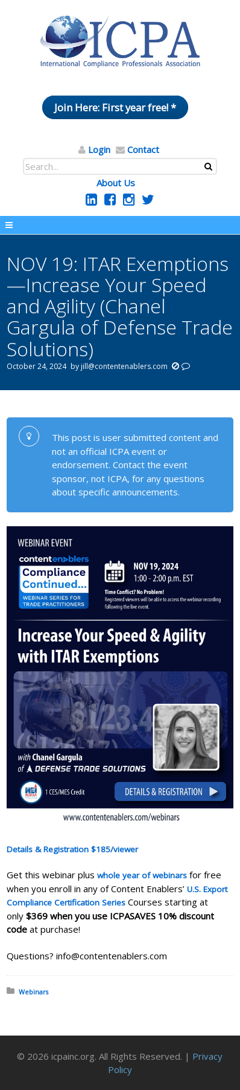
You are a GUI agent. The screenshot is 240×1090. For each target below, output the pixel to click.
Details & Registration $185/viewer (72, 849)
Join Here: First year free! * (115, 107)
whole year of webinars (142, 875)
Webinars (33, 991)
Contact (143, 149)
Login (99, 149)
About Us (115, 183)
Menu (120, 225)
